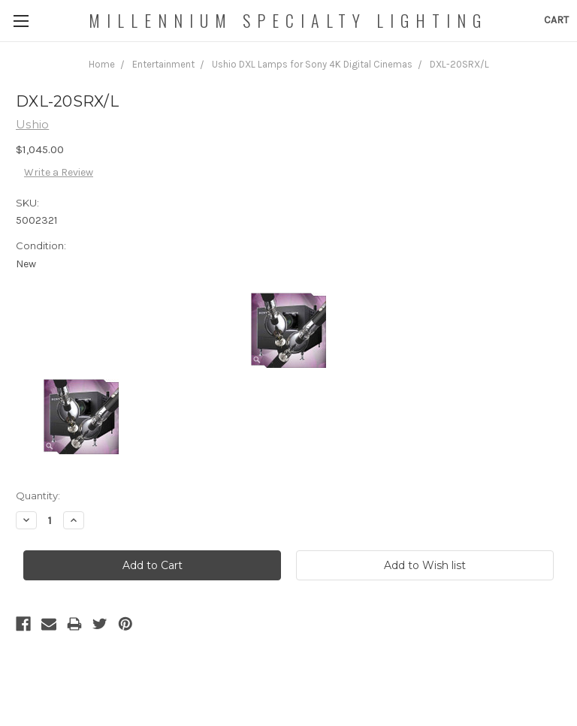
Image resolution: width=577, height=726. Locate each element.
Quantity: (38, 496)
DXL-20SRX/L (459, 64)
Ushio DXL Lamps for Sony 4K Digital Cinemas (312, 64)
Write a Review (58, 172)
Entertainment (163, 64)
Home (102, 64)
